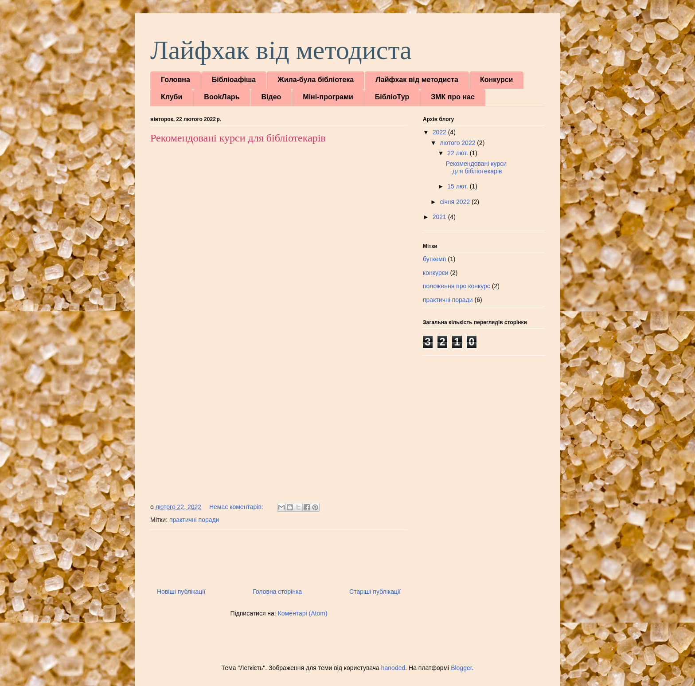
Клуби (171, 97)
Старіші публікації (375, 591)
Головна (175, 79)
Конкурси (496, 79)
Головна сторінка (277, 591)
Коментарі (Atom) (303, 613)
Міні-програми (328, 97)
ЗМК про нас (453, 97)
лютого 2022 (458, 142)
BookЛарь (221, 97)
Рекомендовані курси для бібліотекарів (238, 138)
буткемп (434, 259)
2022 (440, 132)
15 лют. (458, 186)
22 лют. (458, 153)
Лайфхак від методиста (281, 50)
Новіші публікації (181, 591)
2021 (440, 216)
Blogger (461, 667)
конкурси (436, 272)
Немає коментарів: (237, 506)
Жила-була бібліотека (315, 79)
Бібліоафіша (234, 79)
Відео (271, 97)
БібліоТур (392, 97)
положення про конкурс (456, 286)
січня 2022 (456, 201)
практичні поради (194, 519)
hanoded (393, 667)
